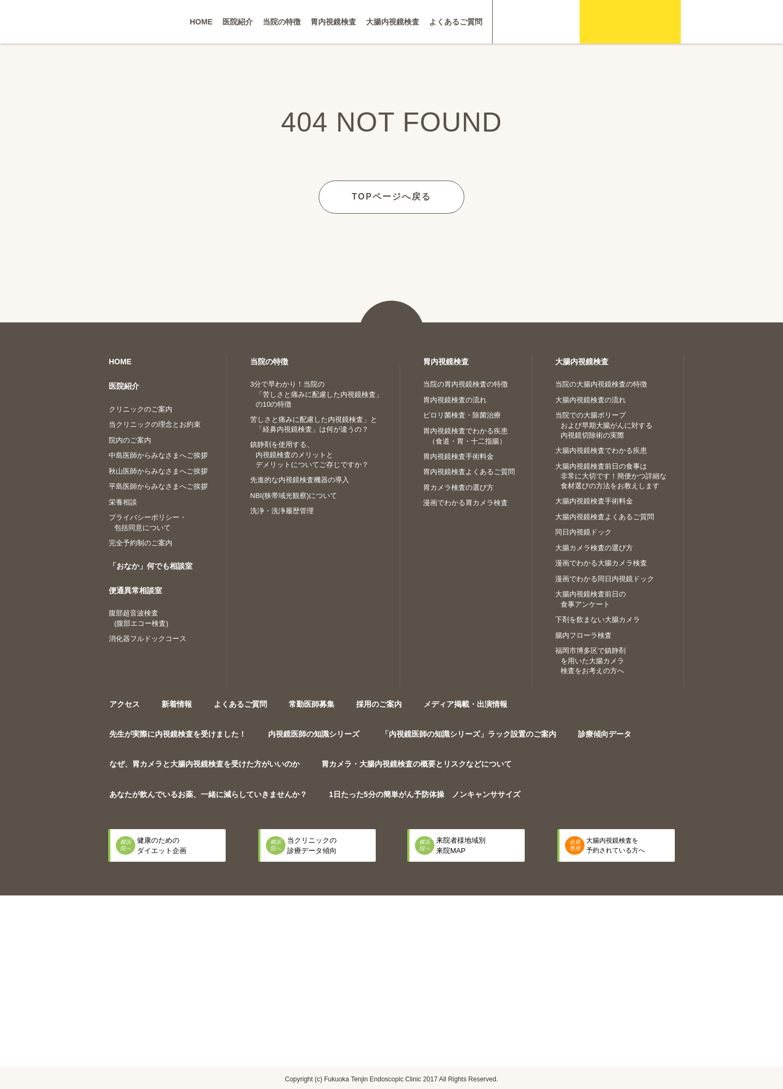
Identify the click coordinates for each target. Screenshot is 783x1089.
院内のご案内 (130, 439)
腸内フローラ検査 (583, 635)
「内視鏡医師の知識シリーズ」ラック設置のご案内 (468, 733)
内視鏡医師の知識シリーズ (313, 733)
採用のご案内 (379, 703)
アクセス (124, 703)
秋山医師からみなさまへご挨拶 (158, 470)
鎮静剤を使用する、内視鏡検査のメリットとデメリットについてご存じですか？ (309, 454)
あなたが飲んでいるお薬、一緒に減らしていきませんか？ (208, 793)
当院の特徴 (282, 21)
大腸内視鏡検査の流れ (590, 399)
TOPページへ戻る (392, 196)
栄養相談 (123, 501)
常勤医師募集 (311, 703)
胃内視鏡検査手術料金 (458, 456)
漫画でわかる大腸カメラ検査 (601, 562)
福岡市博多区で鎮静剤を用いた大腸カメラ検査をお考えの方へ (590, 660)
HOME (201, 21)
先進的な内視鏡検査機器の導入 (299, 479)
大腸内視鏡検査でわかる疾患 (601, 450)
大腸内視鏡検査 (392, 21)
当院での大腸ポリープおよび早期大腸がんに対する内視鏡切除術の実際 (603, 424)
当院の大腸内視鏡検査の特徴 (601, 383)
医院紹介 (237, 21)
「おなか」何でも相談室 (150, 565)
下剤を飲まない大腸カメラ (597, 619)
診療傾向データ (604, 733)
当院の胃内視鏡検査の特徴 (465, 383)
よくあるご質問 (455, 21)
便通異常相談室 (135, 590)
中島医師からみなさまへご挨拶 (158, 455)
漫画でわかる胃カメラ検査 (465, 502)
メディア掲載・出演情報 (465, 703)
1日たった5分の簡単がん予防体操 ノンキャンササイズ (424, 793)
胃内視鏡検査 (333, 21)
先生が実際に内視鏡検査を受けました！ (177, 733)
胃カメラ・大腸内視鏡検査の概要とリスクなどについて (416, 763)
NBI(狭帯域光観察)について (293, 495)
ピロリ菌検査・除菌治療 (462, 414)
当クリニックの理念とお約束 (155, 424)
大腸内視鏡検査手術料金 (594, 500)
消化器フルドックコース (148, 638)
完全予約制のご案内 (140, 542)
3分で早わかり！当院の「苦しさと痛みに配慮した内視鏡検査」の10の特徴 (316, 393)
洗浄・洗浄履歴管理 (282, 510)
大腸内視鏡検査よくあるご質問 (604, 516)
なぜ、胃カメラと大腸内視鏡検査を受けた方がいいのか (204, 763)
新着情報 (176, 703)
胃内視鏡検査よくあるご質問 (469, 471)
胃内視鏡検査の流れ (455, 399)
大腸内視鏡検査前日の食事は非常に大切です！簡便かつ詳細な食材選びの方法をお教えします (611, 476)
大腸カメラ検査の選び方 (594, 547)
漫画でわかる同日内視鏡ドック (604, 578)
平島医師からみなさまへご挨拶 (158, 486)
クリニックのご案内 (140, 409)
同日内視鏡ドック (583, 531)
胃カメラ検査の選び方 (458, 487)
